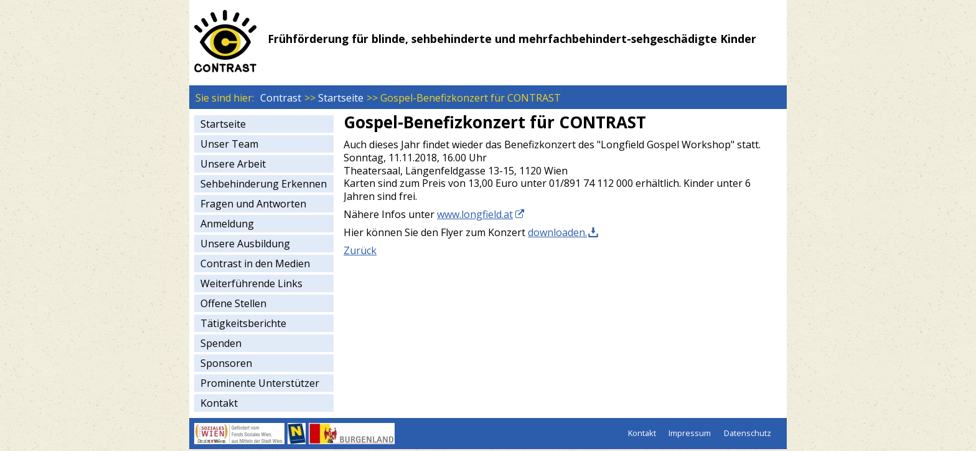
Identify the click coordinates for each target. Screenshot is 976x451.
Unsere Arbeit (233, 164)
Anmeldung (227, 223)
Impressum (690, 433)
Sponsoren (226, 363)
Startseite (341, 98)
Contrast (280, 98)
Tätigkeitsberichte (243, 323)
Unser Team (229, 144)
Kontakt (219, 403)
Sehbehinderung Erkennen (263, 184)
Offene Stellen (233, 303)
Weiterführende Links (251, 283)
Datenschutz (747, 433)
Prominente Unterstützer (259, 383)
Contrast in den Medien (255, 263)
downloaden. (557, 232)
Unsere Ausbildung (245, 243)
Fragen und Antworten (253, 204)
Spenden (221, 343)
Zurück (360, 250)
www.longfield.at (475, 214)
